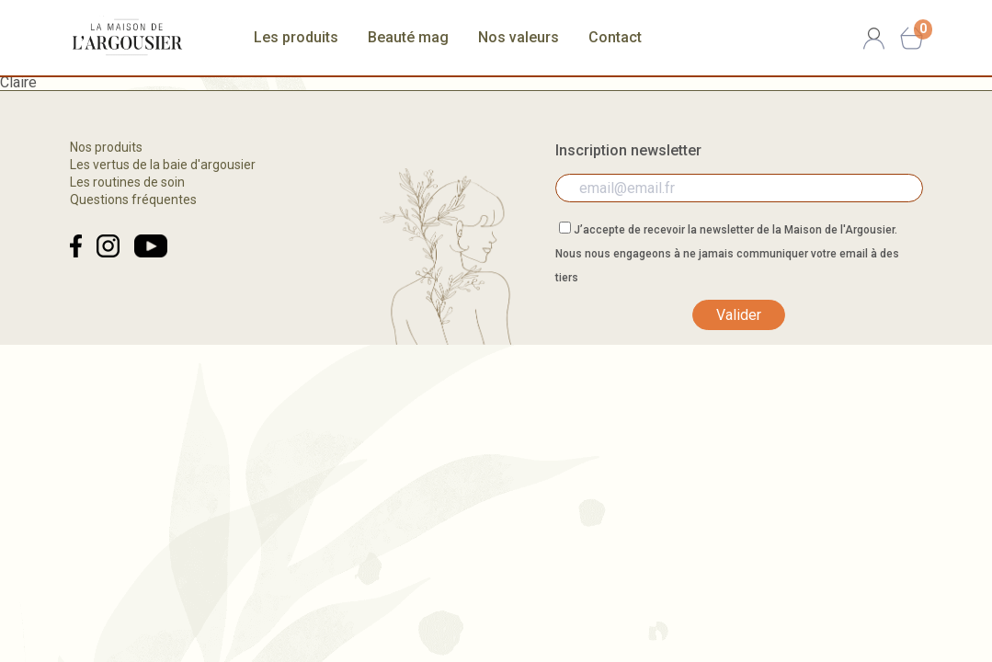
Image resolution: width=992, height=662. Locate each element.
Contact (615, 37)
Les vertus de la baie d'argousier (163, 164)
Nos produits (106, 147)
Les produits (296, 37)
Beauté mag (408, 37)
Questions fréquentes (133, 199)
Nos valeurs (518, 37)
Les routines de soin (127, 182)
